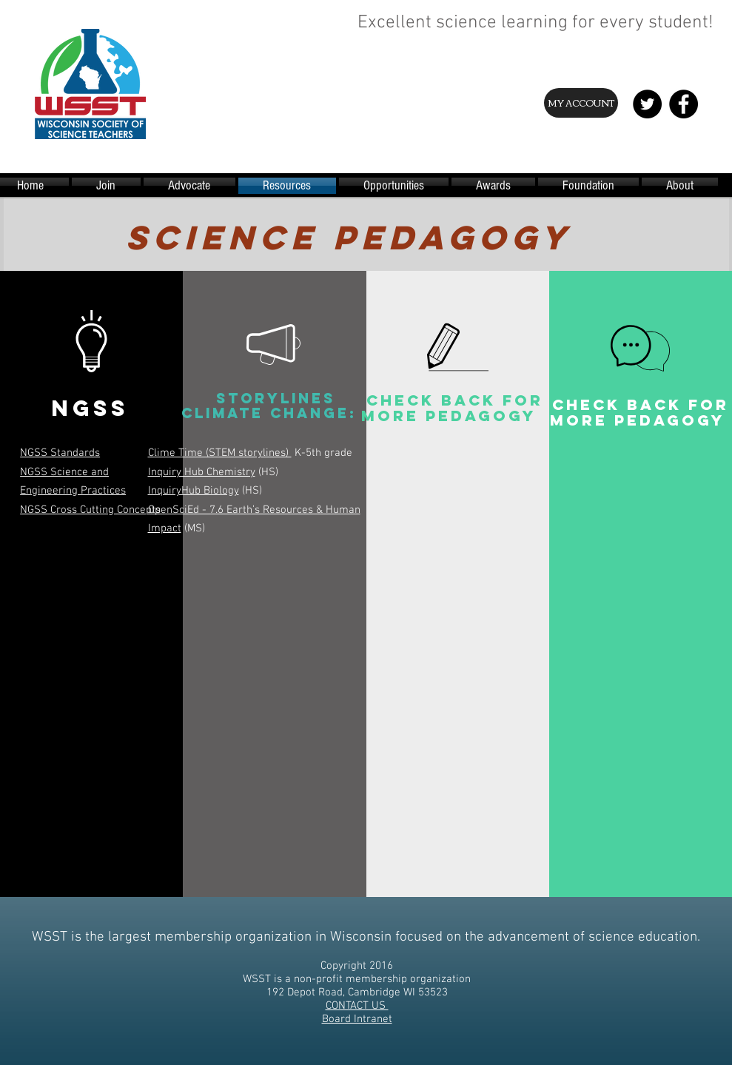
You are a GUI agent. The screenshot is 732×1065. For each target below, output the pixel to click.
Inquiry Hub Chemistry (201, 472)
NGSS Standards (60, 453)
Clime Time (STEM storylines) (220, 453)
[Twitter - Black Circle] (647, 104)
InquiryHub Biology (193, 490)
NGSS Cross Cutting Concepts (90, 510)
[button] (90, 552)
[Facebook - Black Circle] (683, 104)
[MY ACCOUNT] (581, 103)
